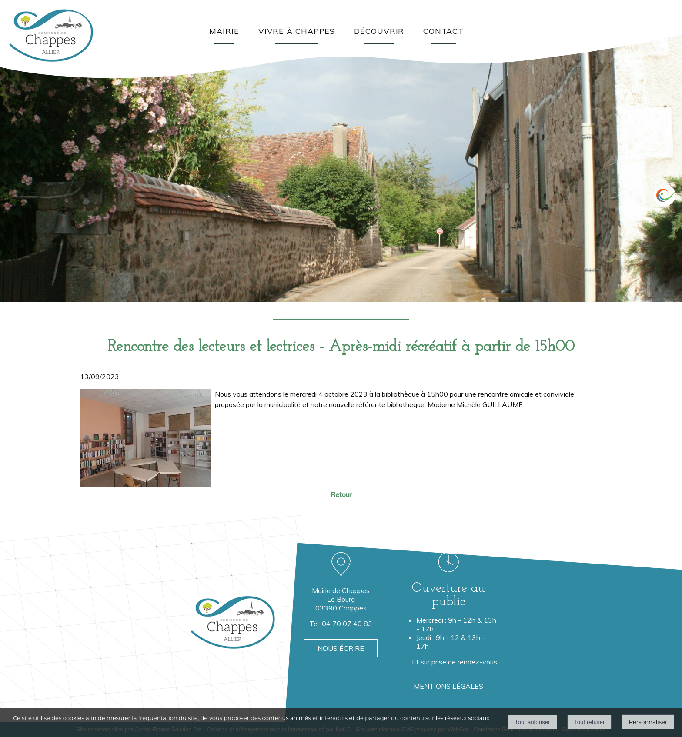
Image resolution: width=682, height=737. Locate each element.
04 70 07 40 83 (347, 623)
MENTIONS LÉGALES (448, 686)
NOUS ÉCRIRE (341, 648)
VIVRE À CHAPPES (296, 31)
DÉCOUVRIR (379, 31)
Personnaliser (648, 721)
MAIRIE (224, 31)
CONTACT (443, 31)
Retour (341, 494)
